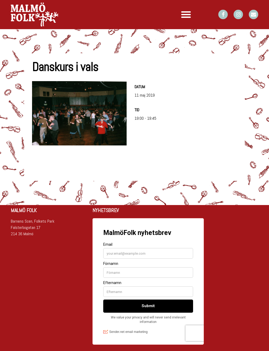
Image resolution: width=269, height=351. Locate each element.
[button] (186, 14)
